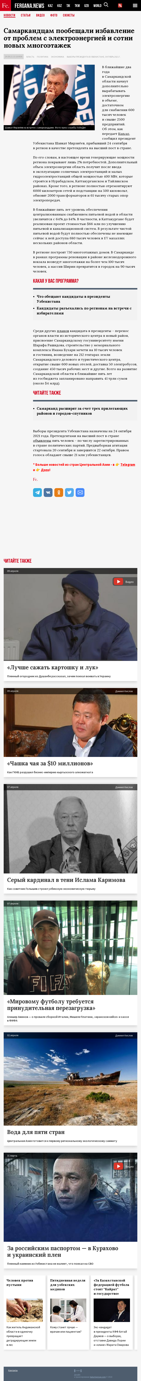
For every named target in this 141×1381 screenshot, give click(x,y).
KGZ (59, 5)
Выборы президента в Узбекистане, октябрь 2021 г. (94, 56)
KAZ (50, 5)
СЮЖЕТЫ (69, 15)
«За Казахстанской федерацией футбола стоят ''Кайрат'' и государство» (111, 1287)
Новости (9, 15)
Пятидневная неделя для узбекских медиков (67, 1284)
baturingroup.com (98, 1377)
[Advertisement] (70, 530)
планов (63, 331)
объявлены (42, 440)
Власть (30, 56)
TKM (78, 5)
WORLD (99, 5)
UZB (87, 5)
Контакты (13, 1370)
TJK (69, 5)
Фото (53, 15)
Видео (40, 15)
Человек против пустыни (19, 1282)
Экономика (57, 56)
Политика (42, 56)
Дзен (45, 470)
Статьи (26, 15)
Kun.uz (123, 134)
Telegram (127, 464)
